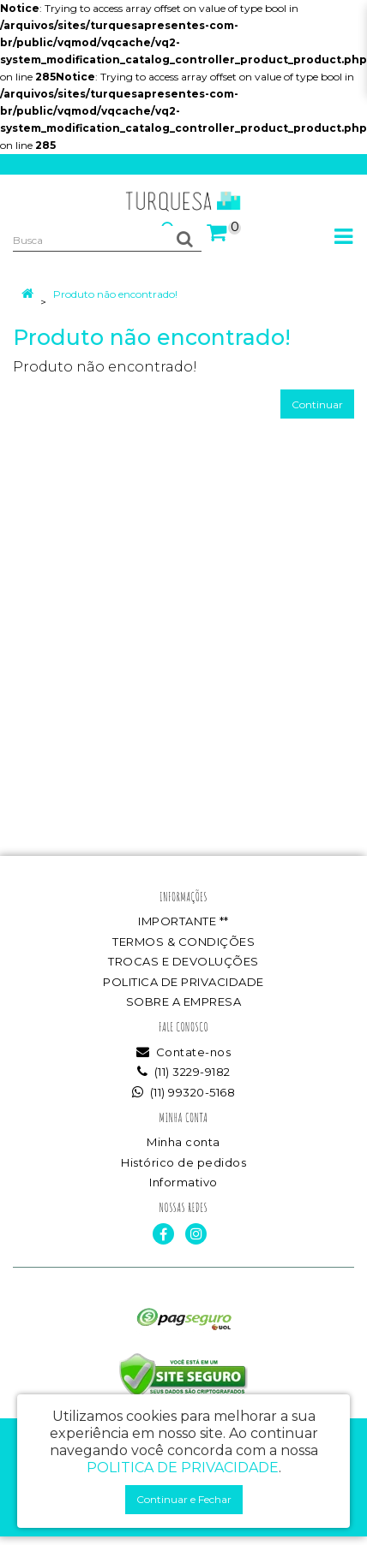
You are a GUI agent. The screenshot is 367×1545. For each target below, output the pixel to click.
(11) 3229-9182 (184, 1072)
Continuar (317, 404)
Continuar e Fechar (184, 1499)
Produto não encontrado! (115, 294)
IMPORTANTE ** (183, 921)
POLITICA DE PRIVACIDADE (183, 982)
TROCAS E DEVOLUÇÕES (183, 961)
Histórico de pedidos (183, 1162)
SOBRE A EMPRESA (184, 1001)
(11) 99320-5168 (184, 1092)
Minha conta (183, 1142)
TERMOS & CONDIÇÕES (183, 941)
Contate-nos (184, 1052)
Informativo (183, 1182)
